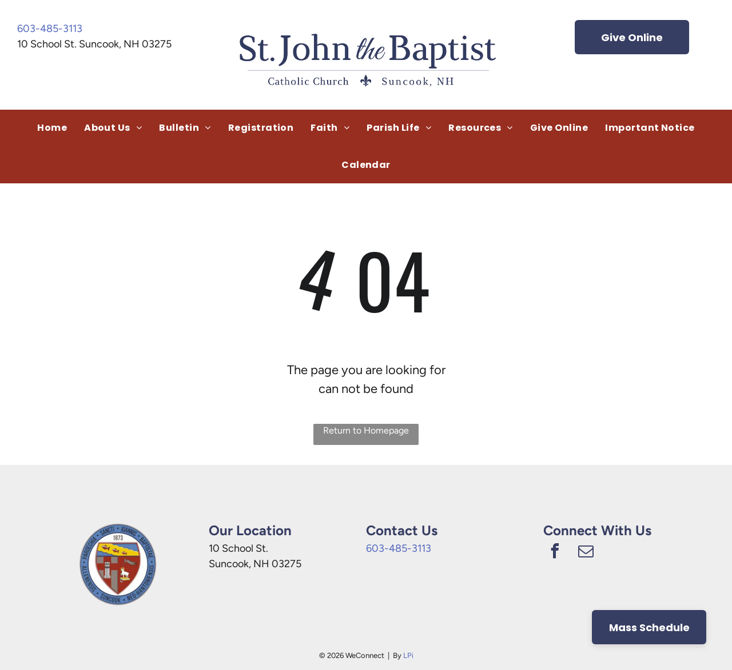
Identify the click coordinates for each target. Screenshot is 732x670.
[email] (585, 552)
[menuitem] (52, 128)
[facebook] (554, 552)
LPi (408, 655)
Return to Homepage (366, 430)
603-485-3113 (49, 28)
